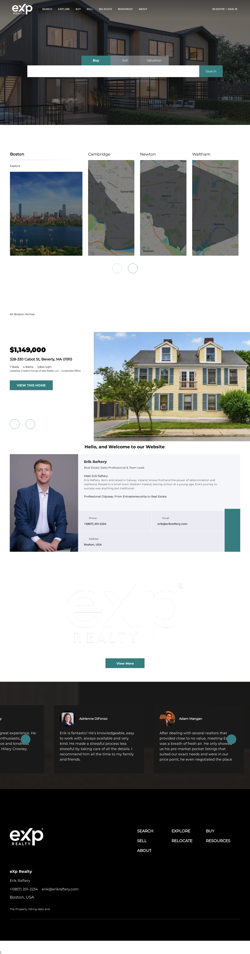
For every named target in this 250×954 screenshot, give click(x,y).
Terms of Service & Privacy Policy (128, 928)
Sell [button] (90, 9)
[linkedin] (232, 522)
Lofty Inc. (30, 928)
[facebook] (232, 515)
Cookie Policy (157, 928)
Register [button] (218, 9)
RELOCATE (105, 9)
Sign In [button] (233, 9)
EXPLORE (65, 9)
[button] (22, 9)
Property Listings (202, 928)
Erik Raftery (95, 462)
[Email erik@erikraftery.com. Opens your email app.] (60, 889)
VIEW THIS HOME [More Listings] (31, 385)
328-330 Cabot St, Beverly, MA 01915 (41, 359)
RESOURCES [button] (125, 9)
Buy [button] (78, 9)
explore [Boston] (15, 166)
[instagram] (232, 538)
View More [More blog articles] (125, 663)
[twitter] (232, 530)
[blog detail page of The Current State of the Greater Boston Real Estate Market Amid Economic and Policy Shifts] (125, 617)
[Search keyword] (113, 71)
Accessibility (233, 928)
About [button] (143, 9)
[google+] (232, 546)
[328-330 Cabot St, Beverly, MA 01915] (28, 350)
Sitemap (219, 928)
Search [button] (48, 9)
